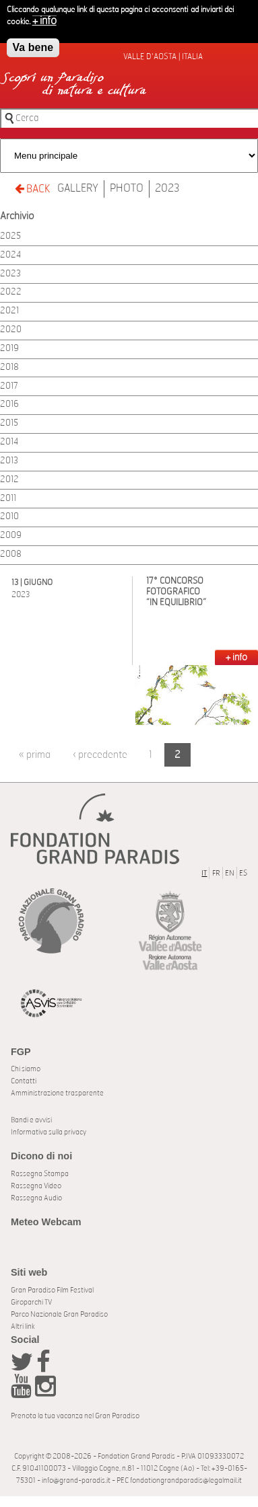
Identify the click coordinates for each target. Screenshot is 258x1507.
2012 (9, 479)
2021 (9, 311)
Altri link (23, 1326)
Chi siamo (25, 1069)
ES (243, 873)
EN (229, 873)
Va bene (33, 45)
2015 (9, 423)
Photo (126, 188)
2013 (9, 461)
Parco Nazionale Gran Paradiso (59, 1314)
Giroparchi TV (31, 1302)
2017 (9, 386)
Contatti (23, 1081)
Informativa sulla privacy (48, 1132)
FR (216, 873)
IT (204, 873)
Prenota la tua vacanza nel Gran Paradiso (75, 1416)
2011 (8, 498)
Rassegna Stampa (40, 1173)
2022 (11, 292)
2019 (9, 348)
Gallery (77, 188)
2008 (11, 554)
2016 (9, 404)
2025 (10, 236)
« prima (35, 755)
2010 (9, 516)
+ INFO (236, 657)
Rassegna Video (36, 1186)
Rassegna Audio (36, 1198)
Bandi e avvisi (31, 1120)
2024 (10, 255)
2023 (167, 188)
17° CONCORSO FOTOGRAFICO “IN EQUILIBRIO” (176, 592)
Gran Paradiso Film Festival (52, 1290)
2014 (9, 442)
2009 (11, 535)
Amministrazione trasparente (57, 1093)
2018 (9, 367)
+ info (44, 18)
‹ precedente (100, 755)
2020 (11, 329)
